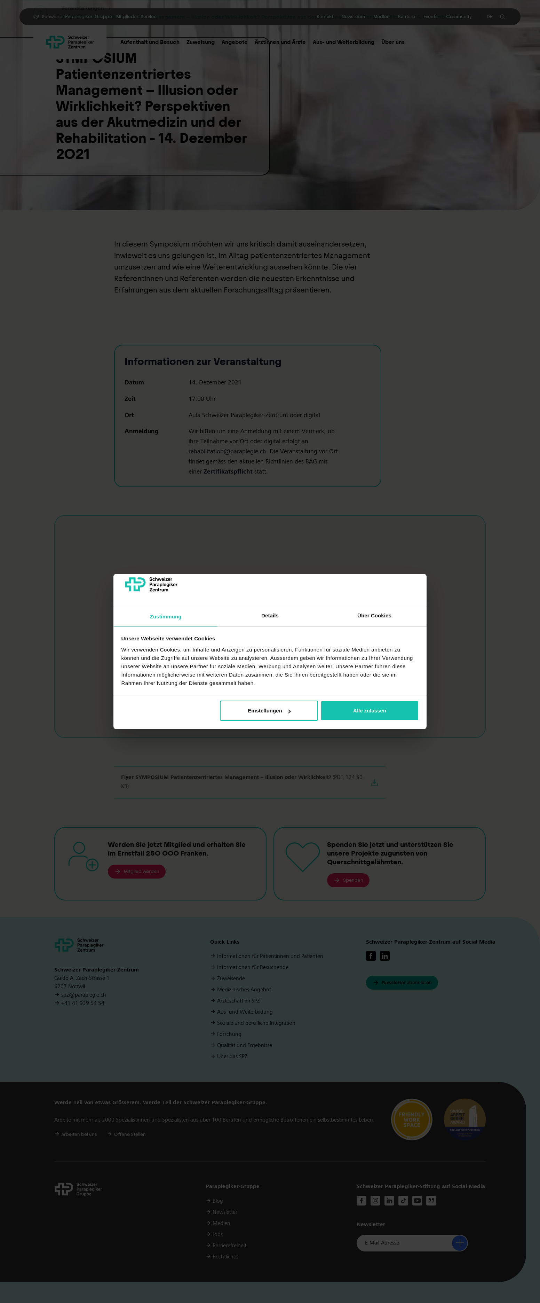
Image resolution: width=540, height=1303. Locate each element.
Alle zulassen (369, 710)
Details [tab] (270, 615)
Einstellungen (269, 710)
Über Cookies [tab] (374, 615)
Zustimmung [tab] (166, 616)
